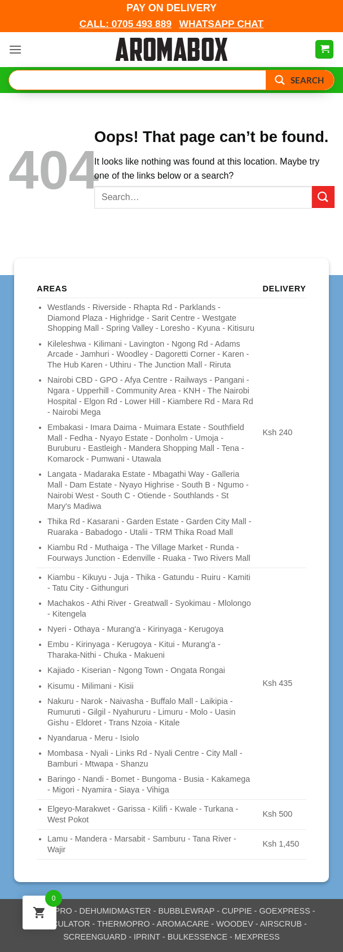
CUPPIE (237, 910)
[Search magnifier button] (300, 80)
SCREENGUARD (94, 936)
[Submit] (323, 197)
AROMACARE (183, 923)
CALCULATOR (63, 923)
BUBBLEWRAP (187, 910)
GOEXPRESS (284, 910)
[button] (15, 49)
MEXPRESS (257, 936)
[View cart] (324, 49)
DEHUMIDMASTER (115, 910)
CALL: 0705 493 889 (126, 23)
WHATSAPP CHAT (221, 23)
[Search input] (138, 80)
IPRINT (147, 936)
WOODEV (234, 923)
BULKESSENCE (197, 936)
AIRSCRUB (281, 923)
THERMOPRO (123, 923)
